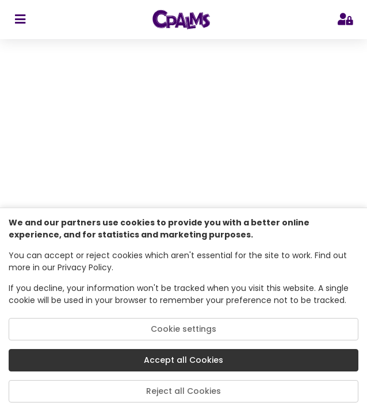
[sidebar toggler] (20, 19)
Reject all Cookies (183, 391)
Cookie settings (183, 329)
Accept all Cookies (183, 360)
